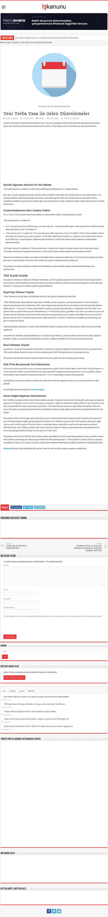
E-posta (7, 599)
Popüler (12, 691)
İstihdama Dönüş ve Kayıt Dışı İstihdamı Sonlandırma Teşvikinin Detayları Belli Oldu (87, 547)
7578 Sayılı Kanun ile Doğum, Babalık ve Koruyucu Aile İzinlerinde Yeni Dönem (34, 704)
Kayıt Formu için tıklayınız (14, 678)
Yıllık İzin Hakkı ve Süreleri (15, 883)
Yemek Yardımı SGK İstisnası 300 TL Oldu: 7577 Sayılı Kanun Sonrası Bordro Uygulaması (38, 726)
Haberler (15, 42)
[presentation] (24, 626)
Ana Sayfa (6, 42)
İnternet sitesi (8, 607)
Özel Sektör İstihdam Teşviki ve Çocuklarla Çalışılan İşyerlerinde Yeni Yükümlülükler (47, 38)
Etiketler (31, 691)
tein (54, 907)
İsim (5, 590)
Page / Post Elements (11, 891)
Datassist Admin (12, 118)
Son (4, 691)
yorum (21, 691)
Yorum (6, 565)
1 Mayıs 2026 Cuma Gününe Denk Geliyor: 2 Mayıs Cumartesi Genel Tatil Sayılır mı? (36, 719)
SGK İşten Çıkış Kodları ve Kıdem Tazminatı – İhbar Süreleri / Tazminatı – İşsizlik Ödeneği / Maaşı (49, 876)
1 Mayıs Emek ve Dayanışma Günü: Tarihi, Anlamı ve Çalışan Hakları (30, 711)
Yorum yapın (54, 118)
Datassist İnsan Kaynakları (67, 913)
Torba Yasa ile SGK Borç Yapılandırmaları (20, 546)
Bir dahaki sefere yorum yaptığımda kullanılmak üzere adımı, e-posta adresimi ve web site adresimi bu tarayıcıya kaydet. (54, 616)
